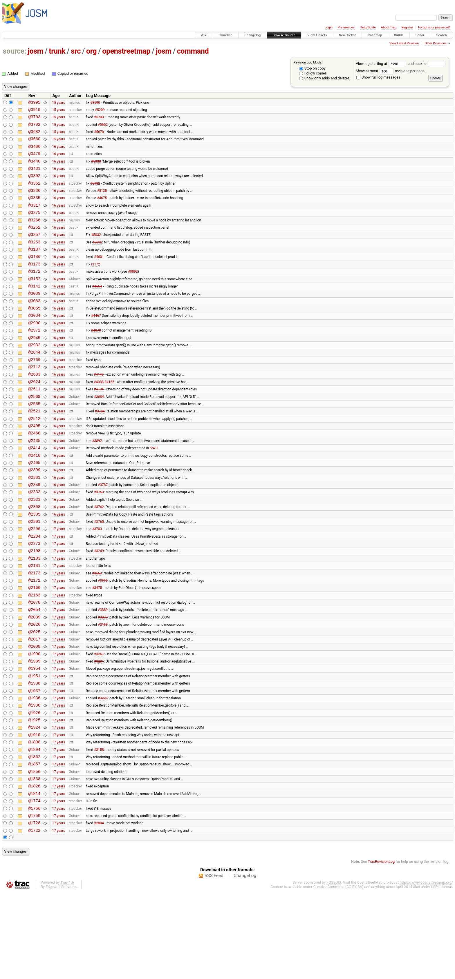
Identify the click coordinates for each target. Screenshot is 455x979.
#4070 (96, 358)
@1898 (34, 818)
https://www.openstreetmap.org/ (426, 969)
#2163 (103, 687)
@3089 (34, 316)
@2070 (34, 662)
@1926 (34, 785)
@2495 (34, 464)
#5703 (99, 119)
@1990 (34, 720)
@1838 (34, 859)
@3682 (34, 136)
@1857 (34, 843)
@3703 (34, 119)
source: (14, 51)
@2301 (34, 571)
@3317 (34, 218)
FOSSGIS (333, 969)
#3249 (99, 605)
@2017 (34, 703)
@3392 (34, 185)
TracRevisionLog (381, 948)
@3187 (34, 267)
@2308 (34, 555)
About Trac (388, 27)
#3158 (99, 827)
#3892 (97, 259)
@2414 (34, 489)
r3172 (95, 284)
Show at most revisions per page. (390, 71)
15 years (58, 103)
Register (407, 27)
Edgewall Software (61, 973)
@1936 (34, 769)
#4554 (97, 308)
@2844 (34, 382)
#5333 (96, 169)
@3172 (34, 292)
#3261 (99, 720)
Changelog (252, 35)
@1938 (34, 752)
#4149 (99, 407)
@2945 (34, 366)
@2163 (34, 654)
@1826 (34, 867)
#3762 (99, 555)
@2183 (34, 613)
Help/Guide (368, 27)
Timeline (225, 35)
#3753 (99, 539)
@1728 (34, 908)
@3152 (34, 300)
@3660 (34, 144)
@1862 (34, 835)
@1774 (34, 884)
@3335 (34, 209)
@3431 (34, 177)
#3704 (100, 448)
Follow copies (313, 73)
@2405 (34, 506)
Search (441, 35)
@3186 (34, 275)
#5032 (96, 251)
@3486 (34, 152)
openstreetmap (126, 51)
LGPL (435, 973)
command (193, 51)
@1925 (34, 793)
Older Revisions (436, 43)
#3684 (99, 432)
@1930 (34, 777)
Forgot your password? (434, 27)
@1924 (34, 802)
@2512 (34, 456)
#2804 (99, 909)
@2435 (34, 481)
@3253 (34, 259)
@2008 (34, 711)
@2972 (34, 358)
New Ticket (347, 35)
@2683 (34, 407)
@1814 (34, 876)
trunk (57, 51)
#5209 (100, 111)
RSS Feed (214, 962)
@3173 (34, 284)
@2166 (34, 645)
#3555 (103, 637)
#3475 (97, 646)
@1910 (34, 810)
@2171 (34, 637)
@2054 (34, 670)
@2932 (34, 374)
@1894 (34, 826)
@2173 (34, 629)
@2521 (34, 448)
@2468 (34, 473)
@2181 (34, 621)
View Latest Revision (404, 43)
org (91, 51)
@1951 (34, 744)
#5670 (99, 136)
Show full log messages (378, 77)
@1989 (34, 728)
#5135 (102, 202)
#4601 (99, 276)
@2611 (34, 423)
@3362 (34, 193)
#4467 (96, 341)
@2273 (34, 596)
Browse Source (284, 35)
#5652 (103, 127)
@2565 (34, 440)
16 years (58, 152)
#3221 (103, 769)
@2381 (34, 522)
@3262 (34, 242)
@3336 (34, 201)
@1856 (34, 851)
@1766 (34, 892)
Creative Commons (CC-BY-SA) (338, 973)
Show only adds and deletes (324, 78)
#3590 (95, 103)
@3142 (34, 308)
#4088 (99, 415)
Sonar (420, 35)
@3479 (34, 160)
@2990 (34, 349)
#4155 (109, 415)
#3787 (103, 531)
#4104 (99, 424)
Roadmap (375, 35)
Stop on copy (312, 68)
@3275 (34, 226)
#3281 (99, 728)
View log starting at (382, 63)
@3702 (34, 127)
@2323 (34, 547)
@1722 (34, 917)
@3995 (34, 103)
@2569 (34, 432)
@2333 (34, 538)
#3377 (103, 678)
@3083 (34, 325)
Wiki (204, 35)
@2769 (34, 391)
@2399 (34, 514)
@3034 (34, 341)
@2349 (34, 530)
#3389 (103, 670)
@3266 (34, 234)
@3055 (34, 333)
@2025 (34, 695)
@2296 (34, 580)
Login (329, 27)
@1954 (34, 736)
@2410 (34, 498)
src (76, 51)
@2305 (34, 563)
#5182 (95, 193)
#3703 (97, 580)
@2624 (34, 415)
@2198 (34, 604)
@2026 (34, 686)
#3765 (99, 571)
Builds (399, 35)
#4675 (102, 210)
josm (35, 51)
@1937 (34, 761)
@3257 (34, 251)
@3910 (34, 111)
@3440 (34, 169)
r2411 (154, 489)
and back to (427, 63)
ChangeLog (245, 962)
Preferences (346, 27)
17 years (58, 580)
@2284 (34, 588)
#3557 (97, 629)
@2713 (34, 399)
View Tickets (317, 35)
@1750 (34, 900)
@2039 (34, 678)
